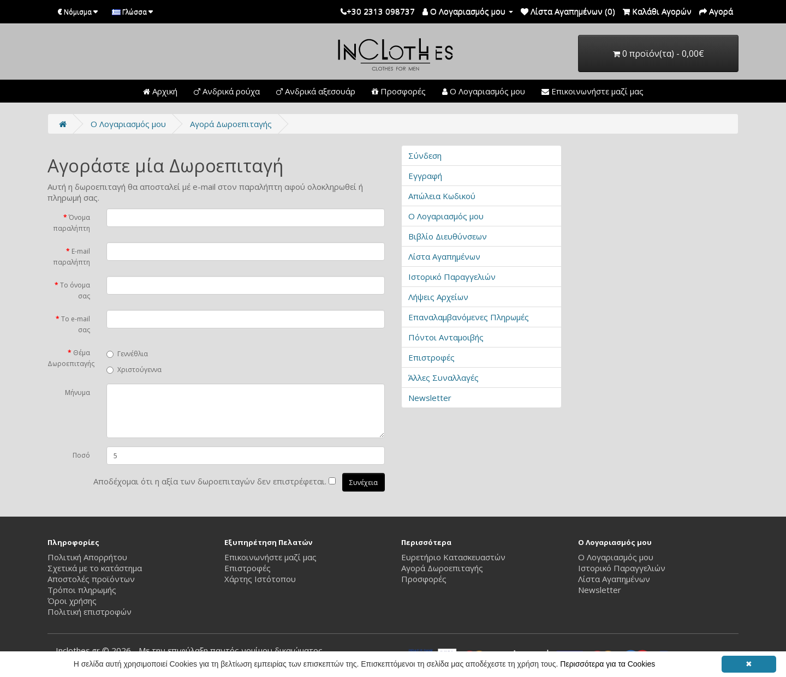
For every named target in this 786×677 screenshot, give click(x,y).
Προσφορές (399, 91)
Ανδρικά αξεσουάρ (315, 91)
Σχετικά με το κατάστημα (94, 567)
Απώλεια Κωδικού (441, 195)
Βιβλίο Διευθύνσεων (447, 236)
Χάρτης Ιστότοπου (260, 578)
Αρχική (160, 91)
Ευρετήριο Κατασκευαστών (453, 557)
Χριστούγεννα (134, 369)
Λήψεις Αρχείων (438, 296)
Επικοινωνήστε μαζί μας (592, 91)
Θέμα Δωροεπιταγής (70, 358)
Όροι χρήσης (72, 600)
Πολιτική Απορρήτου (87, 557)
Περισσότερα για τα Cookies (607, 664)
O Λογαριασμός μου (128, 123)
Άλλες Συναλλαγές (443, 377)
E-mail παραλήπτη (71, 257)
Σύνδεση (425, 155)
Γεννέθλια (127, 353)
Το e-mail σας (75, 324)
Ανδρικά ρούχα (227, 91)
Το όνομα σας (75, 290)
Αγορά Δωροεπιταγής (231, 123)
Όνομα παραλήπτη (71, 223)
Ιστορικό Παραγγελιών (452, 276)
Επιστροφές (431, 357)
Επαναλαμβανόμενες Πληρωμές (468, 316)
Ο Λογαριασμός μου (483, 91)
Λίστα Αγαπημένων (444, 256)
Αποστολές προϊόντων (91, 578)
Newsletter (429, 397)
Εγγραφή (425, 175)
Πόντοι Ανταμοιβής (446, 337)
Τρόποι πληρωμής (81, 589)
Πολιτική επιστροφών (89, 611)
